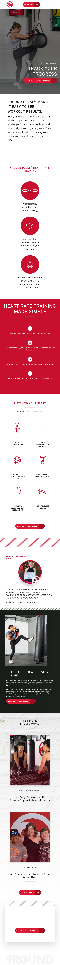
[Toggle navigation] (51, 4)
